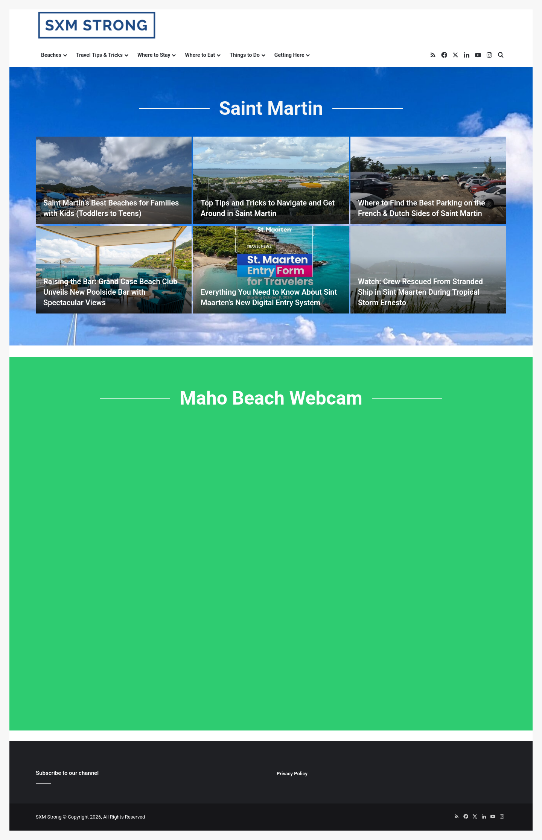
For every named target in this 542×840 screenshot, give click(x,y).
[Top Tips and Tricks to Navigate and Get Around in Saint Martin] (271, 180)
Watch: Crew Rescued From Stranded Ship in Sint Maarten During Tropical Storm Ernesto (420, 292)
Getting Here (289, 55)
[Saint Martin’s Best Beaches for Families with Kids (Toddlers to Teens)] (114, 180)
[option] (271, 225)
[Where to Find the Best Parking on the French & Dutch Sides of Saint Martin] (428, 180)
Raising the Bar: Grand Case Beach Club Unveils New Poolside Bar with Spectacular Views (110, 292)
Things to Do (245, 55)
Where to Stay (153, 55)
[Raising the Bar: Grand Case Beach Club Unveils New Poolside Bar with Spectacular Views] (114, 269)
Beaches (51, 55)
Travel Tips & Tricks (99, 55)
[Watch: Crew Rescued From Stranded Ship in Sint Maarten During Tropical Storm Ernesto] (428, 269)
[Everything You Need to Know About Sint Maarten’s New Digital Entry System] (271, 269)
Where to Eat (200, 55)
